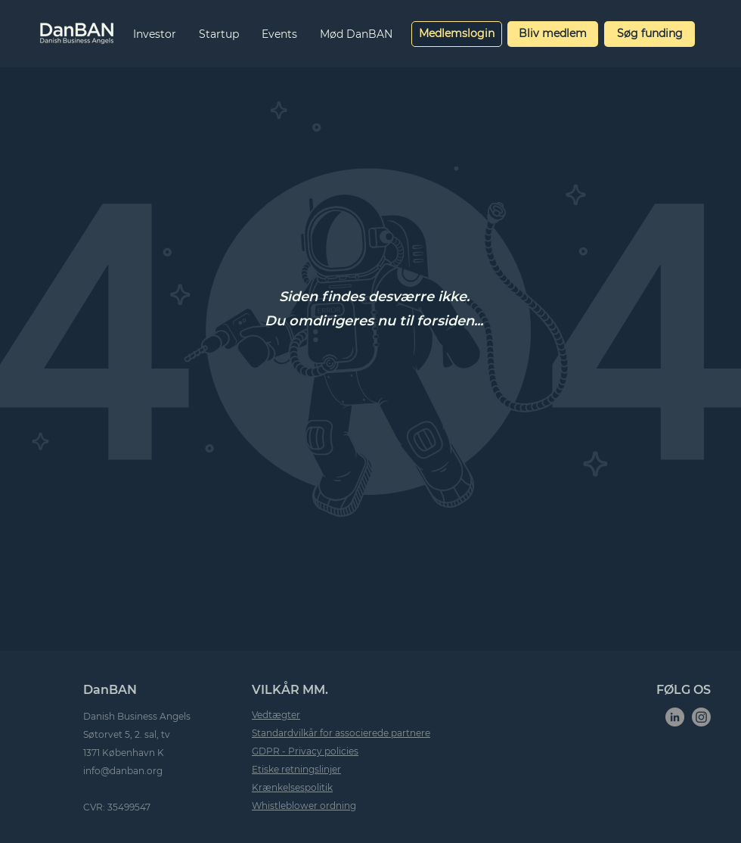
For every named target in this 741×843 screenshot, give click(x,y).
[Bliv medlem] (552, 34)
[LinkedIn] (674, 717)
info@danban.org (123, 770)
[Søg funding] (649, 34)
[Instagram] (701, 717)
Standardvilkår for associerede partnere (341, 733)
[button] (155, 34)
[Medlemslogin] (456, 34)
